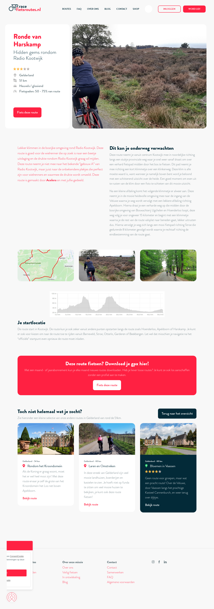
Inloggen (169, 9)
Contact (112, 567)
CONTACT (121, 9)
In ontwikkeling (71, 577)
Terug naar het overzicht (177, 413)
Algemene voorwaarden (121, 582)
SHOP (136, 9)
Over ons (67, 567)
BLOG (107, 9)
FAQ (79, 9)
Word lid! (194, 9)
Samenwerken (115, 572)
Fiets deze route (27, 112)
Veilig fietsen (70, 572)
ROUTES (66, 9)
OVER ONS (93, 9)
